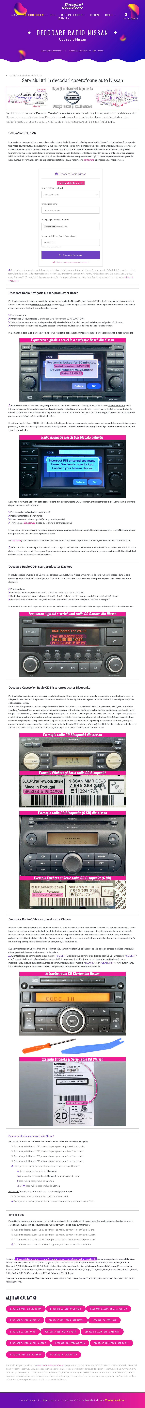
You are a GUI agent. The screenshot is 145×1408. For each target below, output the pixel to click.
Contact (62, 18)
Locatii (109, 15)
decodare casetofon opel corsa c (108, 1308)
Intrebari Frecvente (73, 15)
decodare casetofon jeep (63, 1354)
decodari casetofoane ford (70, 1343)
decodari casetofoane (104, 1320)
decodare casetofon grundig (66, 1308)
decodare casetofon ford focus (111, 1343)
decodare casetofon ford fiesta (66, 1320)
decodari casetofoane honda (25, 1308)
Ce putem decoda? (34, 15)
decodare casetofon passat (25, 1320)
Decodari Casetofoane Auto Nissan (86, 50)
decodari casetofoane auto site (102, 1331)
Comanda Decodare (70, 255)
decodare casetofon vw (23, 1331)
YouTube (16, 540)
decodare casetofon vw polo (60, 1331)
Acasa (14, 15)
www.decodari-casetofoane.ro (51, 1365)
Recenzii (95, 15)
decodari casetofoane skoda (25, 1354)
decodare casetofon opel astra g (28, 1343)
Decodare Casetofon (51, 50)
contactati (89, 159)
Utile (53, 15)
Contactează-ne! (115, 1400)
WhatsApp (29, 522)
